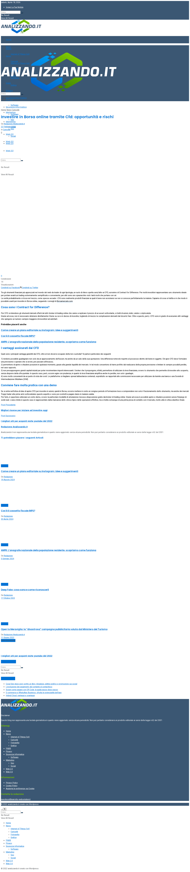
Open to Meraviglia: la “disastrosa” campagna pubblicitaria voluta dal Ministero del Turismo (54, 629)
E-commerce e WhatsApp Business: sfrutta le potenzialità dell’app (34, 692)
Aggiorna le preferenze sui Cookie (20, 788)
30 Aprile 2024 (7, 519)
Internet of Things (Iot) (20, 737)
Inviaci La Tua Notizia (14, 7)
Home (9, 39)
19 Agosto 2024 (8, 479)
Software (14, 105)
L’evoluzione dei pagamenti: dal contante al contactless (29, 686)
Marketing (11, 121)
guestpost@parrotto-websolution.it (15, 799)
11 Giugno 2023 (7, 637)
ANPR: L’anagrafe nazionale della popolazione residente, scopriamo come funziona (48, 341)
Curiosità (15, 109)
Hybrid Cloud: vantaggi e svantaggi (20, 695)
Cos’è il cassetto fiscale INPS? (18, 336)
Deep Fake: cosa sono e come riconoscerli (25, 589)
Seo (12, 129)
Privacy (9, 751)
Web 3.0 (9, 771)
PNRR (8, 748)
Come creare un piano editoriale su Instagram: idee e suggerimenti (39, 330)
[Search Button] (22, 12)
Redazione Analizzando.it (14, 123)
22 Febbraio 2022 (8, 126)
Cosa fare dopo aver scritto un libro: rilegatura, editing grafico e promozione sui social (41, 683)
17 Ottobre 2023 (8, 598)
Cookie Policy (11, 785)
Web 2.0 (9, 769)
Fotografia (15, 742)
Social (13, 766)
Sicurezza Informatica (16, 97)
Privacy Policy (12, 782)
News (9, 109)
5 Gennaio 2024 (7, 558)
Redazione (8, 476)
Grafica (13, 745)
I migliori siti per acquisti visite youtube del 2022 (26, 656)
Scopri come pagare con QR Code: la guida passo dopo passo (32, 689)
